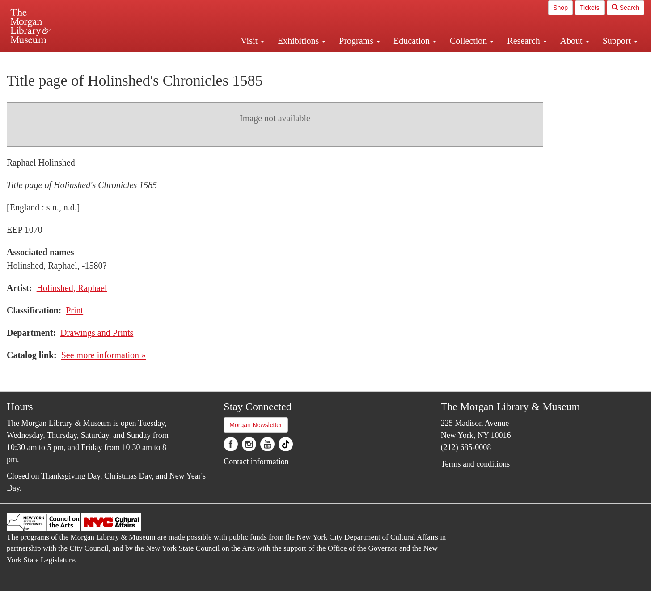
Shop (560, 7)
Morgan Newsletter (255, 424)
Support (620, 41)
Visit (252, 41)
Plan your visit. (219, 60)
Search (625, 7)
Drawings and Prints (96, 333)
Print (74, 310)
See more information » (103, 355)
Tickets (590, 7)
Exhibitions (302, 41)
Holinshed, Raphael (72, 288)
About (574, 41)
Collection (472, 41)
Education (414, 41)
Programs (359, 41)
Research (526, 41)
